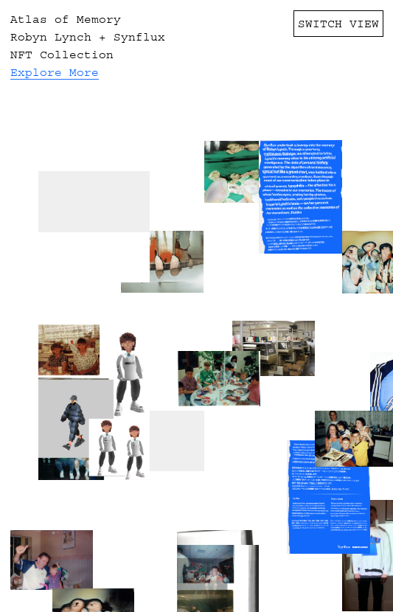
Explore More (54, 72)
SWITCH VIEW (338, 23)
